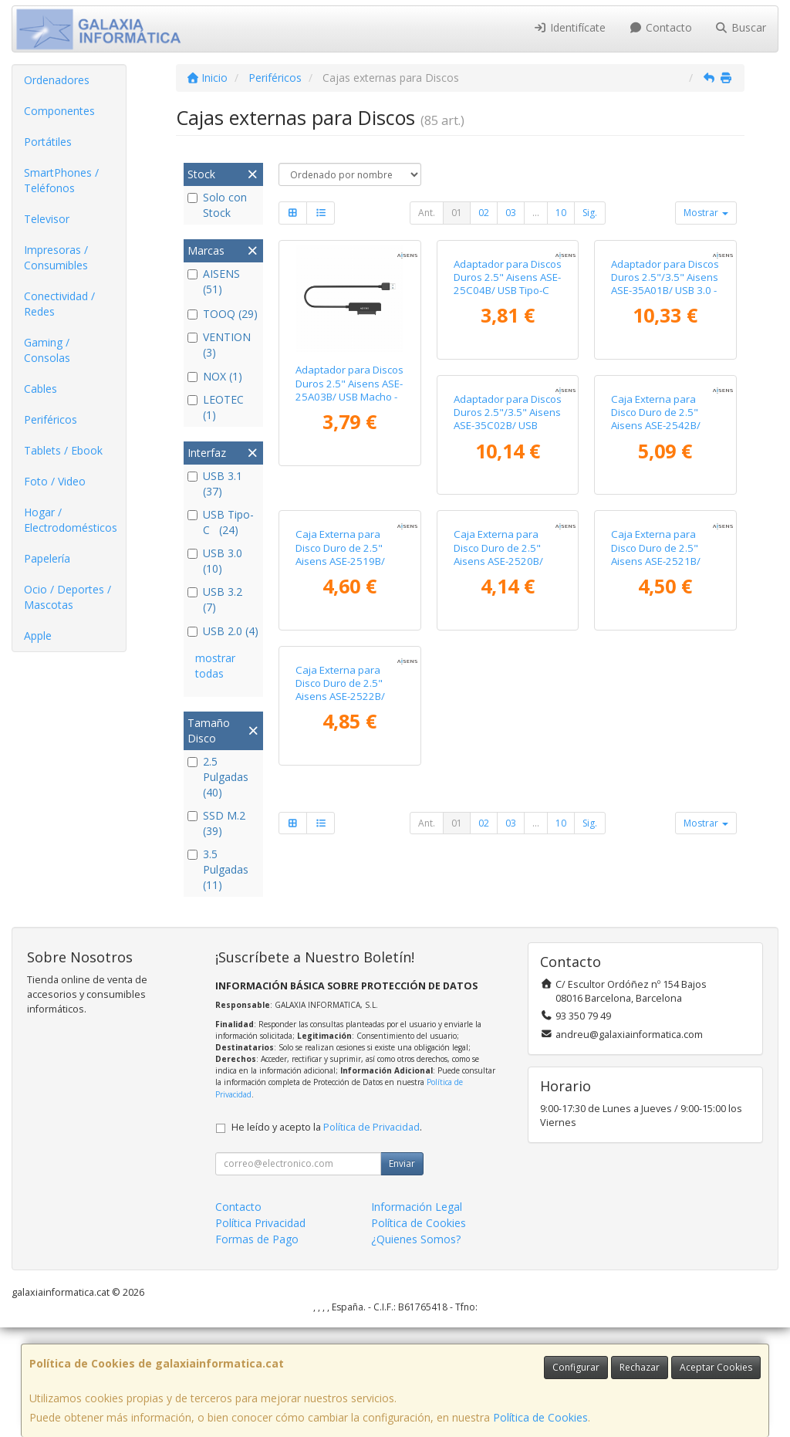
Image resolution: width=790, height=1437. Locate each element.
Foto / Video (55, 481)
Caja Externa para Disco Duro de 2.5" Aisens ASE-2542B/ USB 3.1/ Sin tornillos (502, 631)
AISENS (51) (213, 281)
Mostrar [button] (706, 212)
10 (560, 212)
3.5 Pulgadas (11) (217, 869)
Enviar (402, 1273)
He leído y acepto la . (326, 1237)
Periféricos (50, 419)
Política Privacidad (260, 1333)
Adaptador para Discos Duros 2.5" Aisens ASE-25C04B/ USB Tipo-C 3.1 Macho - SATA (508, 390)
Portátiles (48, 141)
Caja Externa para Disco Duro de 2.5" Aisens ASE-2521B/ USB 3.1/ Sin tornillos (502, 874)
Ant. (426, 212)
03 (510, 212)
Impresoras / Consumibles (56, 257)
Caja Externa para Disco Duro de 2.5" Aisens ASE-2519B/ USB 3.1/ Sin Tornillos (661, 631)
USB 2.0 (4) (222, 631)
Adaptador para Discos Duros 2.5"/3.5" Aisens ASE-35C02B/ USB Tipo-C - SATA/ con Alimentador (349, 637)
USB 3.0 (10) (216, 561)
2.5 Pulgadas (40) (217, 777)
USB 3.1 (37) (216, 483)
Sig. (589, 212)
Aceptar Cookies (716, 1367)
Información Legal (416, 1317)
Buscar (741, 27)
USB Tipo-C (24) (220, 522)
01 (456, 212)
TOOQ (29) (222, 313)
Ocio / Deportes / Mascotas (67, 597)
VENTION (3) (219, 345)
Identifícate (570, 27)
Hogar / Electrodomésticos (70, 520)
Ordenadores (56, 80)
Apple (38, 635)
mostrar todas (215, 666)
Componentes (59, 110)
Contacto (660, 27)
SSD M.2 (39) (216, 823)
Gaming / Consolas (47, 350)
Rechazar (640, 1367)
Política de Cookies (540, 1417)
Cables (40, 388)
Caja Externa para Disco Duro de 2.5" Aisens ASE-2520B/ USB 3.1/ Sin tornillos (344, 874)
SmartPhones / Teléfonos (61, 180)
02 (483, 212)
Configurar (575, 1367)
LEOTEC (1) (215, 407)
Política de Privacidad (371, 1237)
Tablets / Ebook (63, 450)
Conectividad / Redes (59, 304)
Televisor (46, 218)
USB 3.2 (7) (216, 599)
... (535, 212)
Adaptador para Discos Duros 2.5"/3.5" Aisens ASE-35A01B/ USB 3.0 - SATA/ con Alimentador (665, 390)
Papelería (47, 558)
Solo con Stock (217, 205)
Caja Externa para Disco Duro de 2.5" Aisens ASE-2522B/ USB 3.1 (656, 874)
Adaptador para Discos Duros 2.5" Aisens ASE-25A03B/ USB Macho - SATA (349, 390)
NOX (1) (214, 376)
